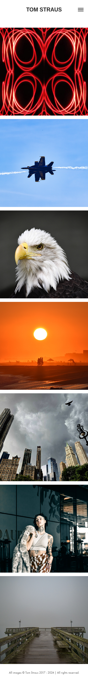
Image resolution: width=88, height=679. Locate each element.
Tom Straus (44, 10)
